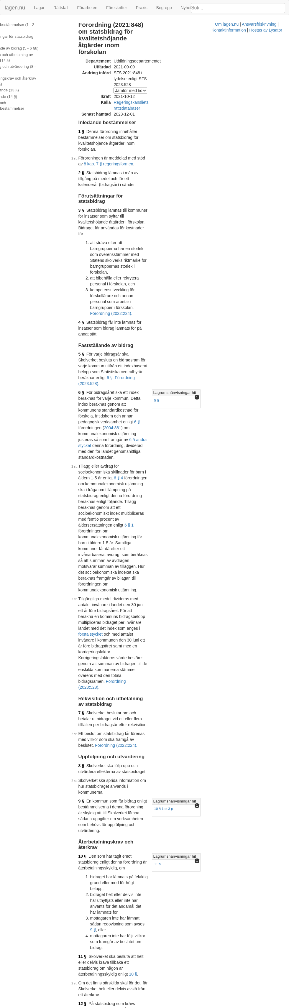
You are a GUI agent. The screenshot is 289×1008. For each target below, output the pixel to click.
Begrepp (164, 7)
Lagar (39, 7)
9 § (86, 529)
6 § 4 (123, 329)
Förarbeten (87, 7)
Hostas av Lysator (232, 1005)
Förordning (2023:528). (176, 438)
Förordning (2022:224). (116, 217)
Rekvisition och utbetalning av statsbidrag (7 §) (29, 52)
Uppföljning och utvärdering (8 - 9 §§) (32, 64)
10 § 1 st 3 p (214, 536)
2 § (86, 135)
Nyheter (188, 7)
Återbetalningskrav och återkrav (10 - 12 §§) (31, 76)
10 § (87, 564)
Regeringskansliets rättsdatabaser (150, 82)
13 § (87, 717)
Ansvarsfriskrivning (157, 1005)
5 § (86, 252)
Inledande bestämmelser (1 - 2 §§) (33, 24)
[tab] (244, 280)
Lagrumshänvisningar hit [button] (225, 279)
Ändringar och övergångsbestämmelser (25, 100)
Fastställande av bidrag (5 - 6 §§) (32, 43)
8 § (86, 499)
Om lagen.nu (125, 1005)
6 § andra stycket (169, 302)
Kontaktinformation (195, 1005)
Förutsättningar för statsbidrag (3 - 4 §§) (33, 34)
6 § (158, 264)
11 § (208, 572)
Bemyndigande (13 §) (22, 85)
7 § (86, 458)
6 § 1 (154, 353)
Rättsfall (60, 7)
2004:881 (135, 297)
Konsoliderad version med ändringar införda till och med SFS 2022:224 (158, 839)
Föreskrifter (116, 7)
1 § (86, 106)
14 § (87, 743)
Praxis (141, 7)
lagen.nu (15, 8)
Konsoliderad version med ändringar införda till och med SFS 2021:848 (158, 779)
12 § (87, 658)
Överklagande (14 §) (21, 91)
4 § (86, 226)
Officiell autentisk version (116, 773)
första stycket (136, 414)
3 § (86, 161)
